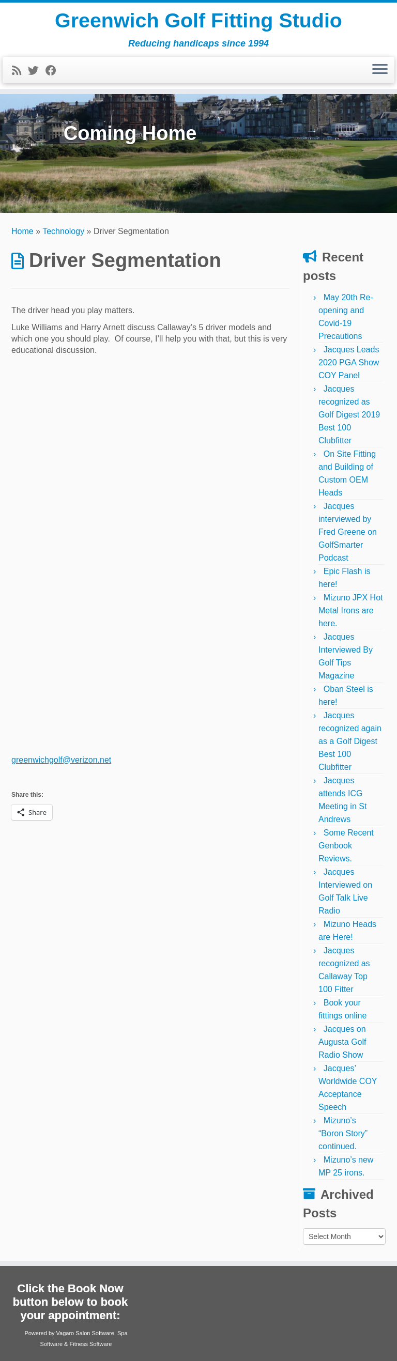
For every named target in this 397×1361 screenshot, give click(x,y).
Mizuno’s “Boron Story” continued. (343, 1133)
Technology (63, 231)
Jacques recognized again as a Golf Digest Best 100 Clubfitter (349, 741)
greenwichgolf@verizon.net (61, 759)
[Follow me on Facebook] (54, 71)
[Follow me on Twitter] (36, 71)
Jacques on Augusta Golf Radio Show (342, 1042)
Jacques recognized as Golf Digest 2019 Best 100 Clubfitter (349, 414)
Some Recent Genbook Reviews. (346, 845)
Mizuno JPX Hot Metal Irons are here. (350, 610)
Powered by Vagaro (49, 1333)
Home (22, 231)
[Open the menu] (380, 71)
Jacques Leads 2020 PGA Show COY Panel (348, 362)
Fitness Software (90, 1344)
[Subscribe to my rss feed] (20, 71)
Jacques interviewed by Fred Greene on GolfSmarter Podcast (347, 532)
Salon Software (94, 1333)
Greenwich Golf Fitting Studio (198, 20)
